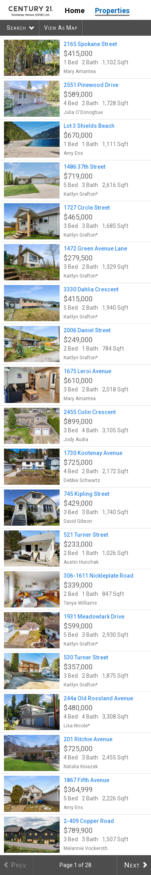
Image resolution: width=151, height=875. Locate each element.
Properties (112, 10)
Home (75, 10)
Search (16, 28)
